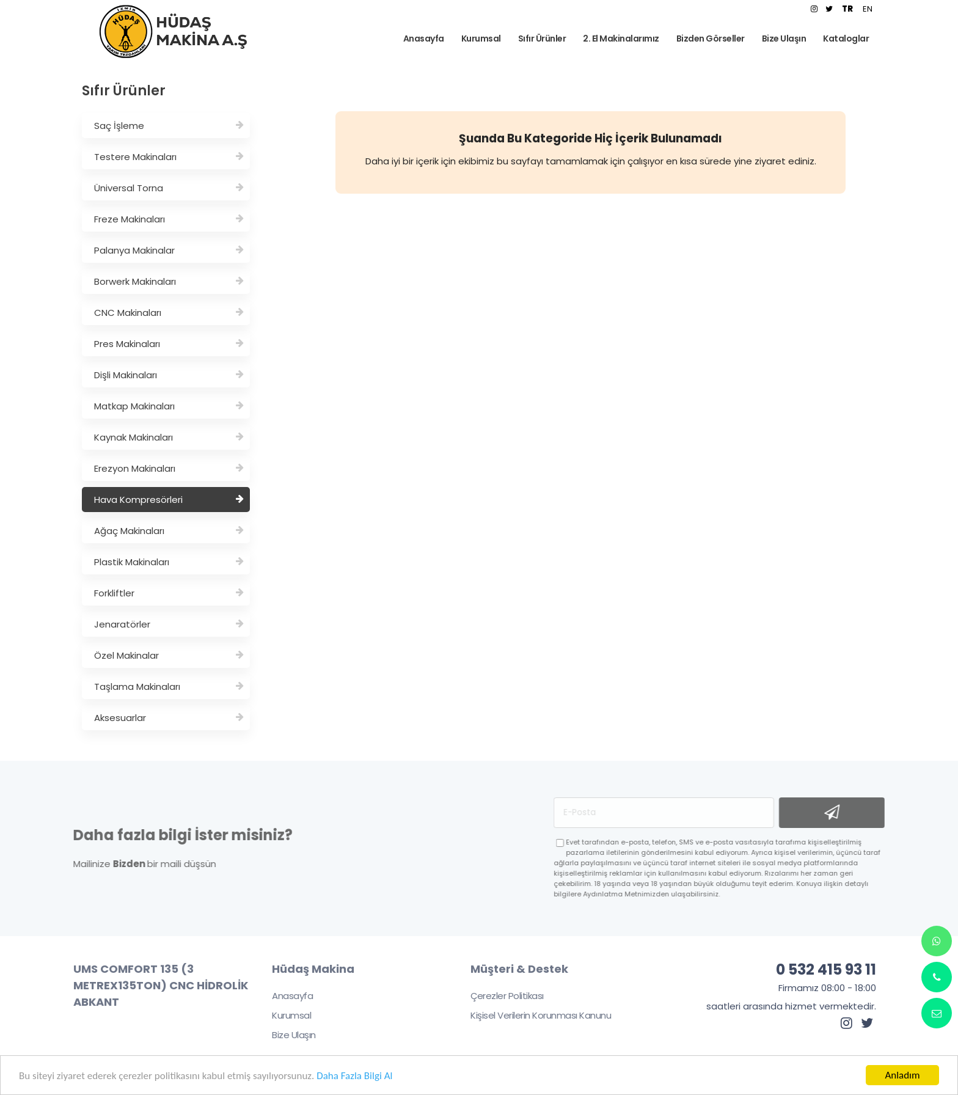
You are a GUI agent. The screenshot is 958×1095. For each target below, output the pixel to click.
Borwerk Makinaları (169, 281)
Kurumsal (283, 1015)
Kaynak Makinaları (169, 437)
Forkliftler (169, 593)
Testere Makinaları (169, 156)
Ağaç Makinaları (169, 530)
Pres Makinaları (169, 343)
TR (847, 9)
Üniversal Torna (169, 187)
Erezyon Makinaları (169, 468)
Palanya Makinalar (169, 250)
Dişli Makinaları (169, 374)
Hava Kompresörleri (169, 499)
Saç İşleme (169, 125)
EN (867, 9)
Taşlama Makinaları (169, 686)
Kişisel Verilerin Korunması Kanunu (533, 1015)
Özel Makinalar (169, 655)
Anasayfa (284, 995)
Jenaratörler (169, 624)
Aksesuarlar (169, 717)
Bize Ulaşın (286, 1034)
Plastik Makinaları (169, 561)
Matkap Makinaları (169, 406)
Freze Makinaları (169, 219)
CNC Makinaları (169, 312)
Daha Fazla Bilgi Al (354, 1075)
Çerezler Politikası (499, 995)
